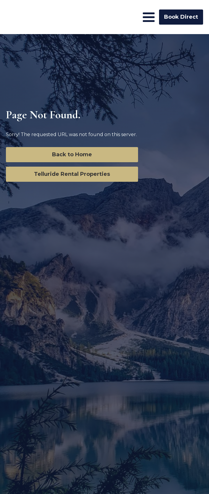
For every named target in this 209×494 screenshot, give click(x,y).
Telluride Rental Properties (72, 174)
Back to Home (72, 154)
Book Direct (181, 17)
